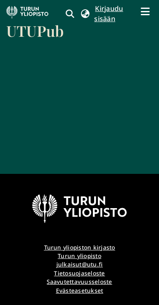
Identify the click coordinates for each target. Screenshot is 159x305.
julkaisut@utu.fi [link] (79, 264)
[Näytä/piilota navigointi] (145, 11)
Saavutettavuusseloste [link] (79, 282)
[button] (85, 13)
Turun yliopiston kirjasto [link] (79, 247)
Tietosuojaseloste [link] (79, 273)
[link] (35, 23)
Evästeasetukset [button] (79, 290)
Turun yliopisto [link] (79, 256)
